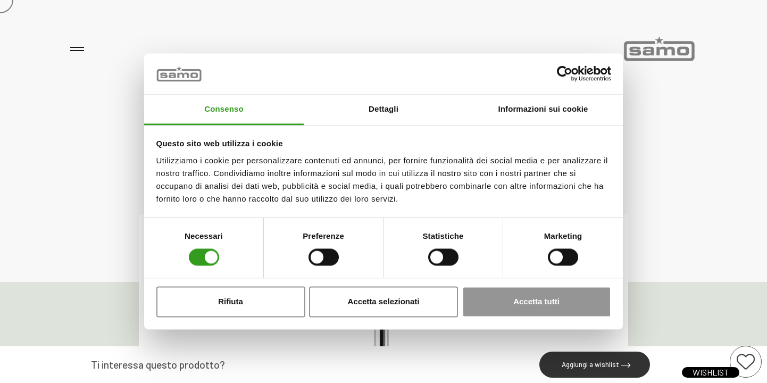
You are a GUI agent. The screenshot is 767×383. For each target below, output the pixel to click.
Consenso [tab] (223, 108)
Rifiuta (230, 301)
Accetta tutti (536, 301)
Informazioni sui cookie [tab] (543, 108)
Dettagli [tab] (383, 108)
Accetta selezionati (383, 301)
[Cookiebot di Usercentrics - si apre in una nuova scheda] (564, 74)
